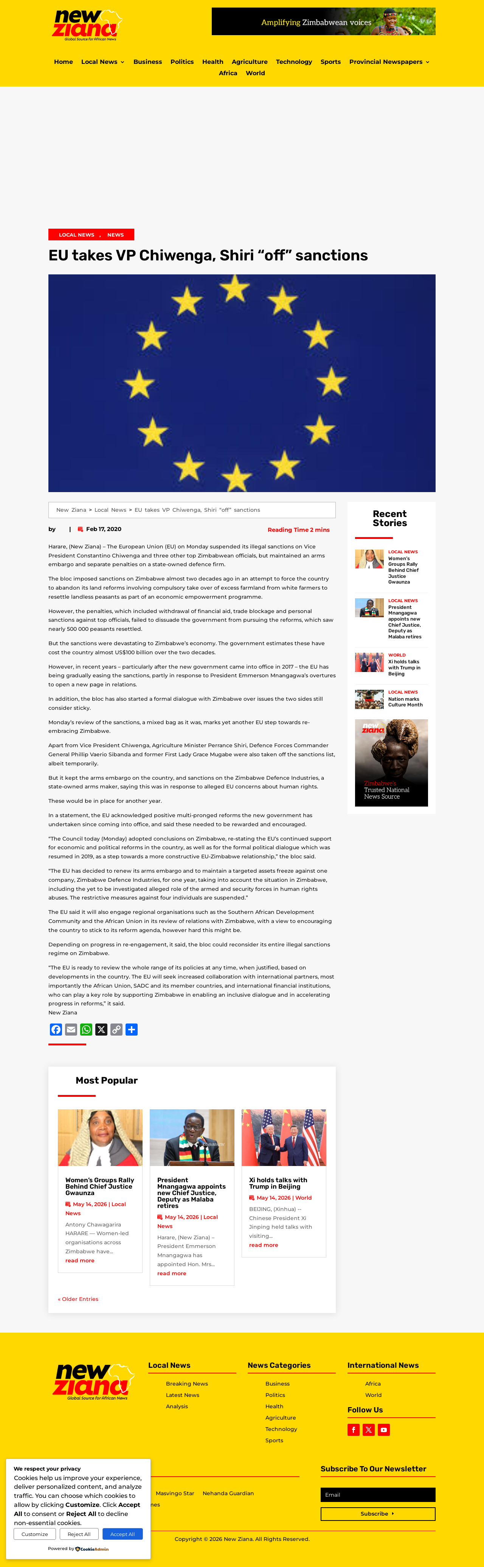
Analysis (177, 1406)
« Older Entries (78, 1299)
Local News (99, 62)
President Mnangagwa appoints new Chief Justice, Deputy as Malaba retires (191, 1192)
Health (212, 62)
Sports (331, 62)
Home (63, 62)
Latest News (182, 1395)
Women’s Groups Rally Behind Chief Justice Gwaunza (99, 1186)
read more (80, 1260)
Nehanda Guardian (228, 1494)
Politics (182, 62)
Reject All (79, 1534)
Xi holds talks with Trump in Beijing (278, 1183)
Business (147, 62)
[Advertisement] (242, 162)
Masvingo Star (175, 1494)
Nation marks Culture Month (405, 702)
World (255, 74)
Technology (294, 62)
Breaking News (187, 1383)
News (115, 235)
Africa (228, 74)
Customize (35, 1534)
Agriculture (250, 62)
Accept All (122, 1534)
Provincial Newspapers (386, 62)
